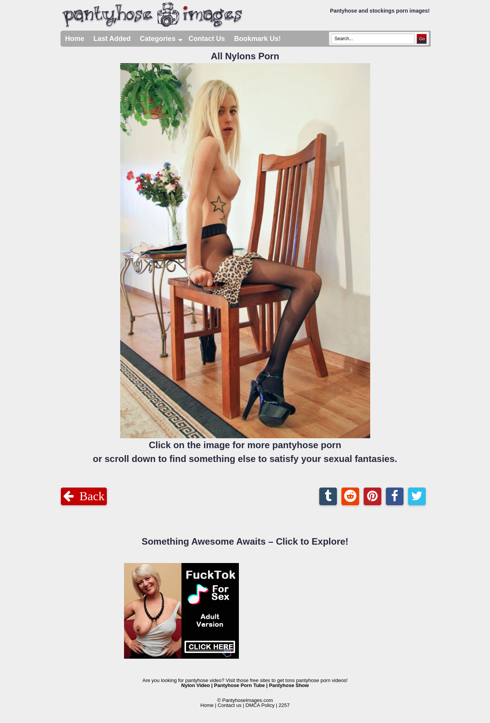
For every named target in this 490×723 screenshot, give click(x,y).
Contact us (230, 705)
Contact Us (206, 38)
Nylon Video (195, 685)
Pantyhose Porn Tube (239, 685)
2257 (284, 705)
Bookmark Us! (257, 38)
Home (74, 38)
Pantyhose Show (289, 685)
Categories (162, 39)
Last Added (112, 38)
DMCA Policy (259, 705)
